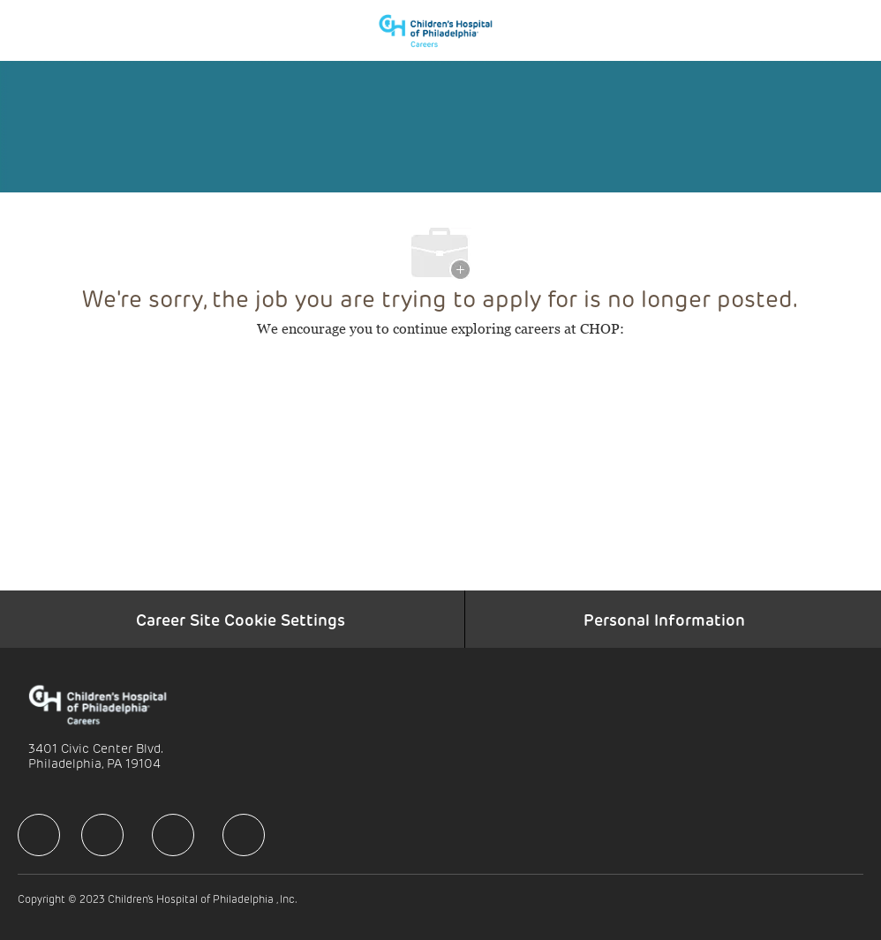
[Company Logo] (444, 29)
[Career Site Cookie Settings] (240, 619)
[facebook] (39, 835)
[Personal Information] (664, 619)
